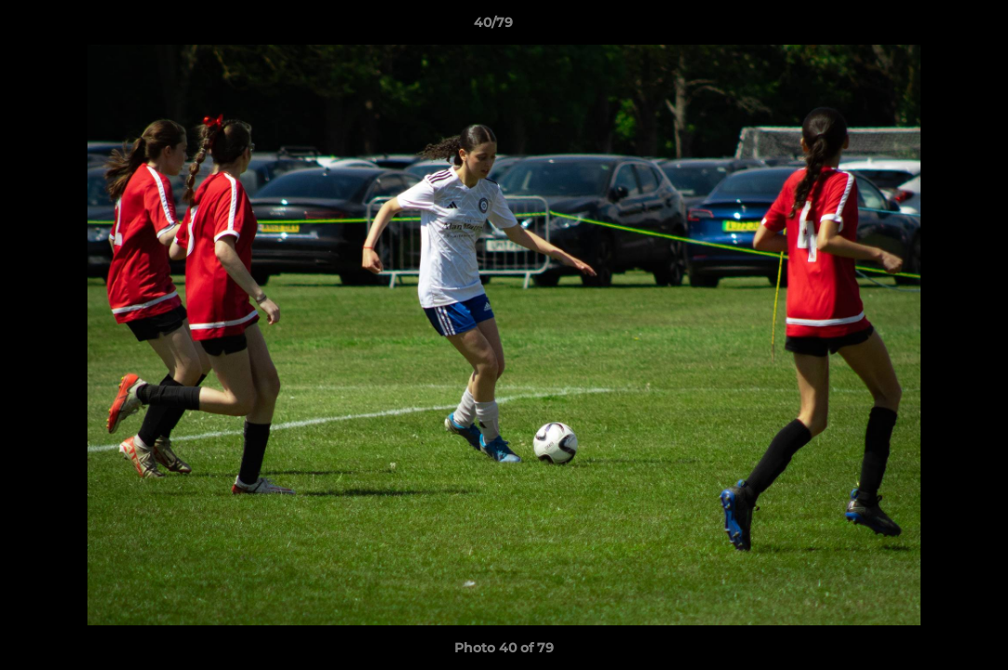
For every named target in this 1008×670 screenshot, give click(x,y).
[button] (930, 27)
